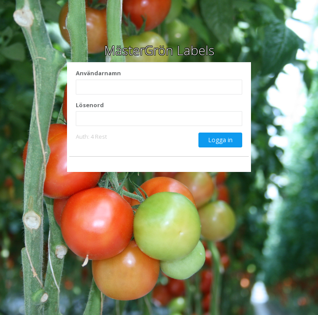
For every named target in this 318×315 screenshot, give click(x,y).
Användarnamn (98, 73)
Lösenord (90, 105)
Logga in (220, 140)
